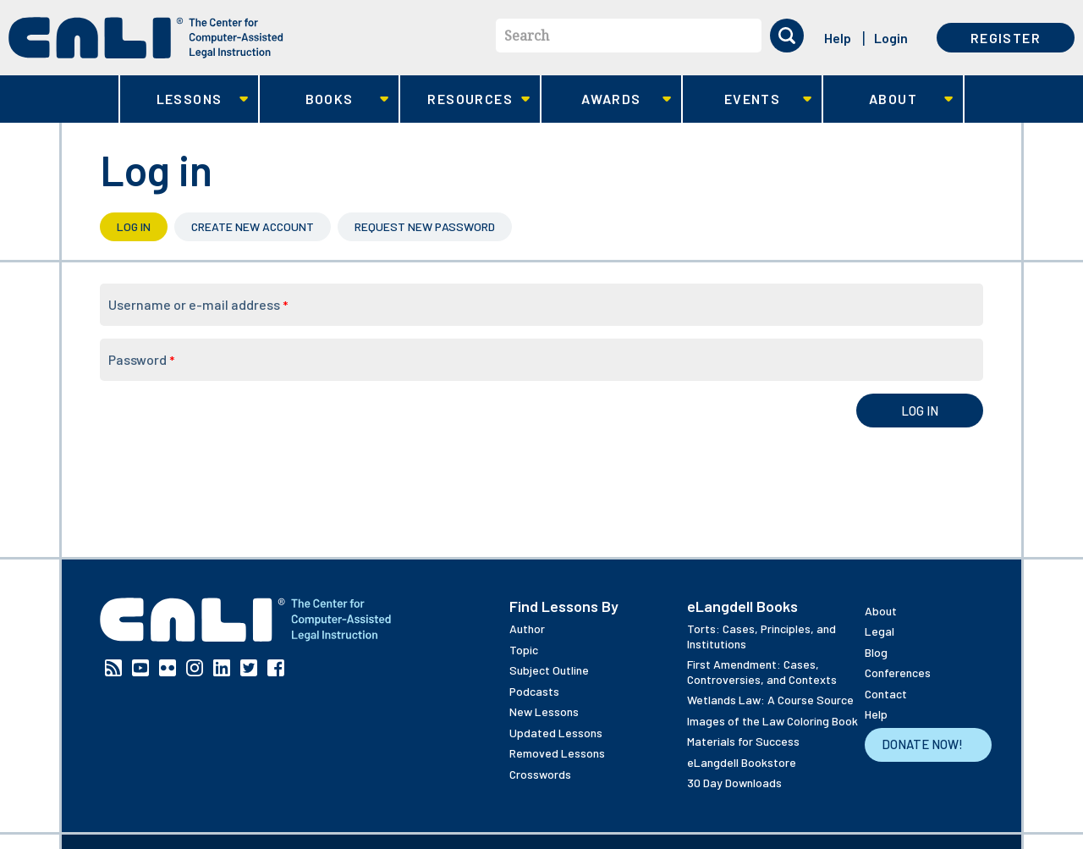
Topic (523, 649)
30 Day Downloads (734, 782)
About (888, 99)
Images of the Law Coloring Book (772, 721)
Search (526, 35)
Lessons (184, 99)
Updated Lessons (555, 732)
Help (837, 38)
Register (1005, 38)
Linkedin (221, 667)
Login (891, 38)
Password (141, 359)
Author (527, 628)
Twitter (248, 667)
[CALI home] (145, 37)
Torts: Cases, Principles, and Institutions (761, 636)
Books (324, 99)
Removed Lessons (557, 753)
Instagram (194, 667)
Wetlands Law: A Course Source (770, 699)
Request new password (425, 226)
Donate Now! (922, 744)
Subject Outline (549, 670)
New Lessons (544, 711)
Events (747, 99)
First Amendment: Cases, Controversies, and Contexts (762, 671)
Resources (465, 99)
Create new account (252, 226)
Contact (886, 693)
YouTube (140, 667)
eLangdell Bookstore (741, 762)
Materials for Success (743, 741)
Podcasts (534, 691)
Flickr (167, 667)
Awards (606, 99)
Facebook (275, 667)
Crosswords (540, 774)
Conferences (898, 672)
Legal (879, 631)
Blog (876, 652)
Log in (142, 226)
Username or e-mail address (198, 304)
